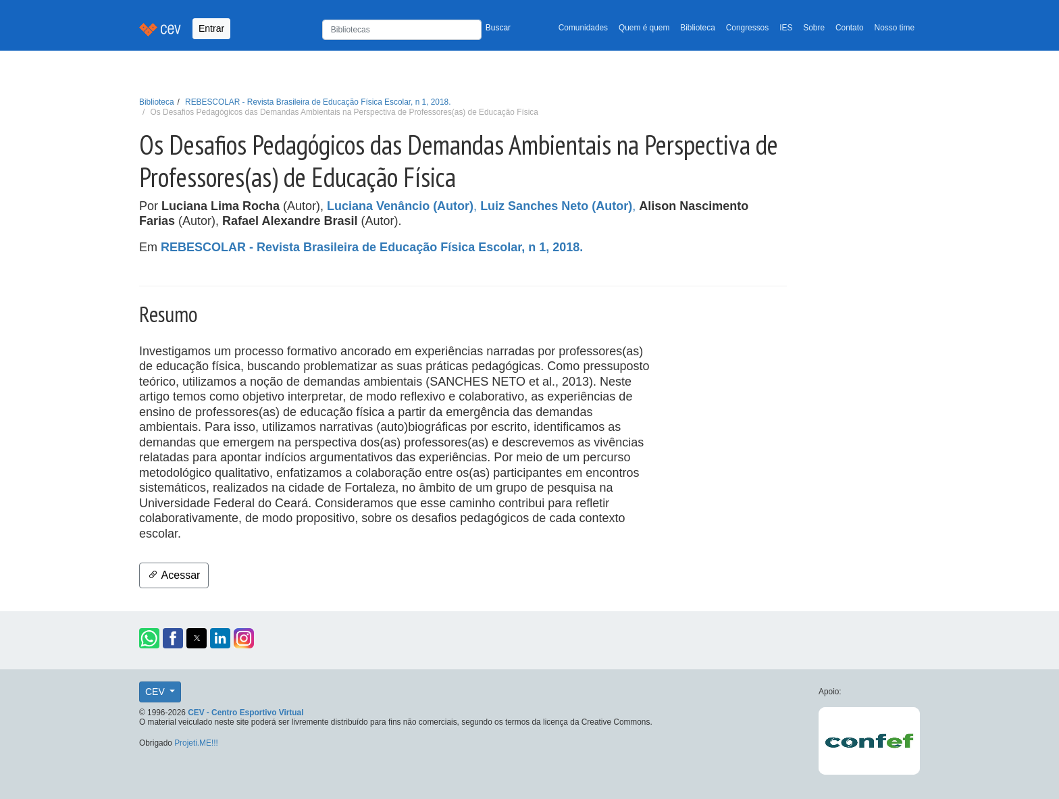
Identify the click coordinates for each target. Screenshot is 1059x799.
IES (785, 27)
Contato (849, 27)
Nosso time (894, 27)
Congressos (747, 27)
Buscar (498, 27)
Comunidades (583, 27)
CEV (156, 691)
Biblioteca (697, 27)
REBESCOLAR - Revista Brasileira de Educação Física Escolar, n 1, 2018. (317, 102)
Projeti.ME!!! (196, 743)
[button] (149, 638)
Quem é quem (644, 27)
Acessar (174, 575)
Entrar (211, 28)
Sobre (814, 27)
